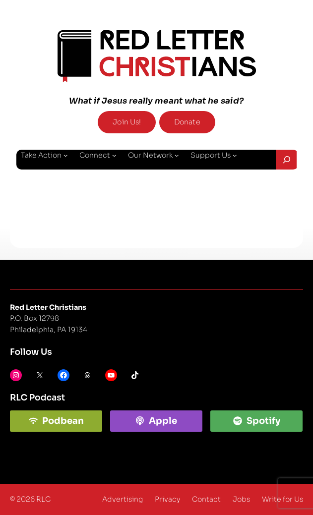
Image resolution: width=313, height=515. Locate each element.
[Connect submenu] (114, 155)
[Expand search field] (287, 160)
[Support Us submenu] (235, 155)
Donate (187, 121)
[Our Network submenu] (177, 155)
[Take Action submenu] (65, 155)
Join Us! (127, 121)
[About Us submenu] (57, 178)
